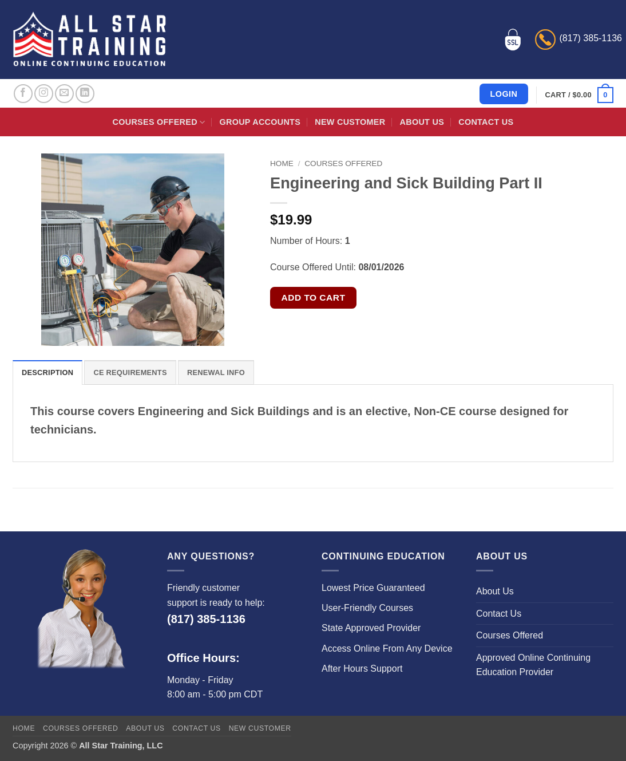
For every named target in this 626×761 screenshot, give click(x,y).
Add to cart (314, 297)
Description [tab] (47, 372)
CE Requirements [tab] (130, 372)
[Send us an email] (64, 93)
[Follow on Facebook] (23, 93)
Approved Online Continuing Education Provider (533, 665)
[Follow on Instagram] (43, 93)
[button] (579, 95)
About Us (422, 122)
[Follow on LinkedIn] (85, 93)
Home (282, 163)
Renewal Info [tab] (216, 372)
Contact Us (485, 122)
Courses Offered (159, 122)
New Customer (350, 122)
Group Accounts (260, 122)
